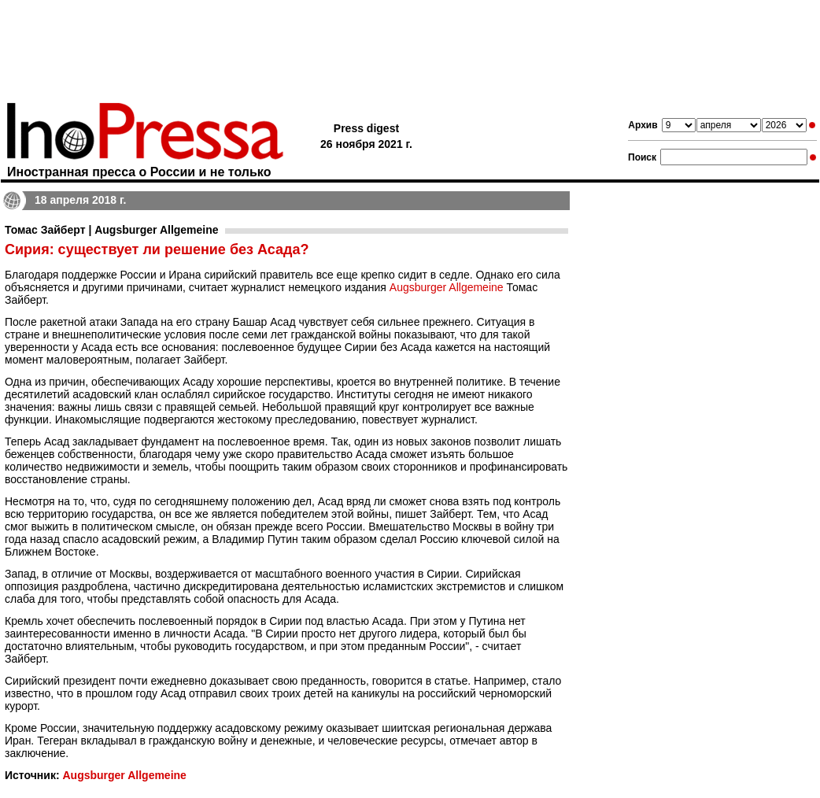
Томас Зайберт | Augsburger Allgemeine (112, 230)
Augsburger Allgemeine (447, 287)
